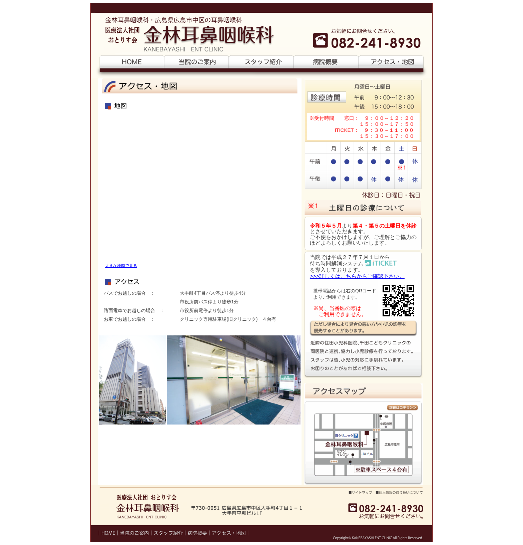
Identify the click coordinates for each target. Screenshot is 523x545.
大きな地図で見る (121, 265)
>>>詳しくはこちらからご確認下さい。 (357, 276)
